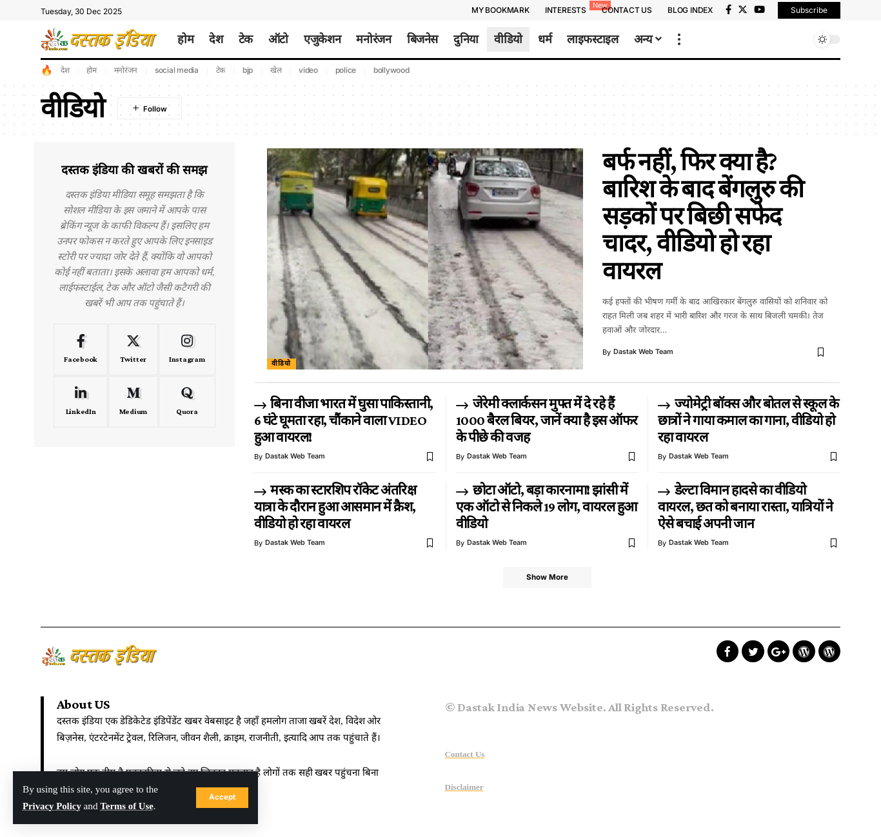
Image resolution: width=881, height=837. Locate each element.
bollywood (391, 70)
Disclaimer (464, 788)
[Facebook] (728, 9)
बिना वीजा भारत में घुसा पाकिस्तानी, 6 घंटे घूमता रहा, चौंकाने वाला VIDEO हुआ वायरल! (343, 420)
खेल (276, 70)
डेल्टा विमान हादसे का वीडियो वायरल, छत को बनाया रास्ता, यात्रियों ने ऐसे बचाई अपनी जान (745, 506)
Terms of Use (129, 805)
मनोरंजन (126, 70)
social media (177, 70)
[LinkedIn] (81, 402)
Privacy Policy (53, 805)
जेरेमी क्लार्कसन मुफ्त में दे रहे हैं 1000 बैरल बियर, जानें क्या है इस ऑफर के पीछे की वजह (547, 420)
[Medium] (133, 402)
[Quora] (187, 402)
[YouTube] (759, 9)
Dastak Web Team (644, 352)
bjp (248, 70)
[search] (798, 39)
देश (65, 70)
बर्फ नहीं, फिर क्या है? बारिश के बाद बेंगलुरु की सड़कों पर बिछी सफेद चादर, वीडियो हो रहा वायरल (703, 216)
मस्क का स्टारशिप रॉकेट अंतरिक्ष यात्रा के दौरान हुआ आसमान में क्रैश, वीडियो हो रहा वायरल (335, 506)
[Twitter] (743, 9)
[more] (679, 39)
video (308, 70)
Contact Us (465, 755)
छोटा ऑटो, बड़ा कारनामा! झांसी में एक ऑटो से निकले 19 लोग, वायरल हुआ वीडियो (546, 506)
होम (91, 70)
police (346, 70)
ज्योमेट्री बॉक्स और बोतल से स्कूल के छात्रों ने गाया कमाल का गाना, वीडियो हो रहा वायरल (748, 420)
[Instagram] (187, 349)
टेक (221, 70)
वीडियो (281, 363)
